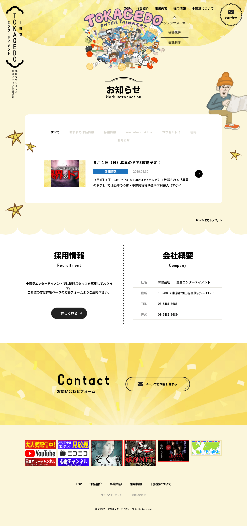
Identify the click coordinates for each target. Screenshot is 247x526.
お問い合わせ (139, 494)
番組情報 (110, 135)
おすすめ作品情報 (81, 135)
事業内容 (161, 8)
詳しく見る (69, 313)
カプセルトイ (171, 135)
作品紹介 (142, 8)
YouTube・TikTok (139, 135)
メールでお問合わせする (161, 384)
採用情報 (179, 8)
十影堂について (203, 8)
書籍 (193, 135)
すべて (55, 135)
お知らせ (123, 143)
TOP (127, 8)
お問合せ (231, 17)
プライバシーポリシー (112, 494)
